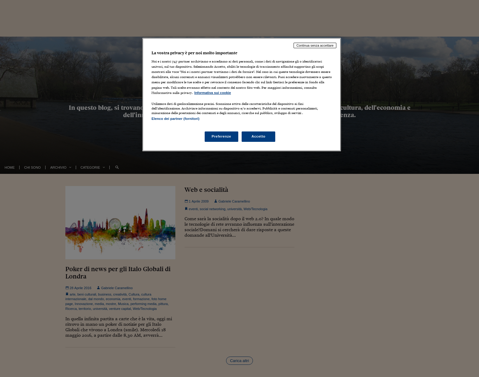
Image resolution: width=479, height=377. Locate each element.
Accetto (258, 136)
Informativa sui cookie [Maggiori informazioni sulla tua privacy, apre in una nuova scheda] (212, 93)
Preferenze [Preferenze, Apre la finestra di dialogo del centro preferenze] (221, 136)
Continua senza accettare (315, 45)
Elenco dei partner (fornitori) (175, 118)
